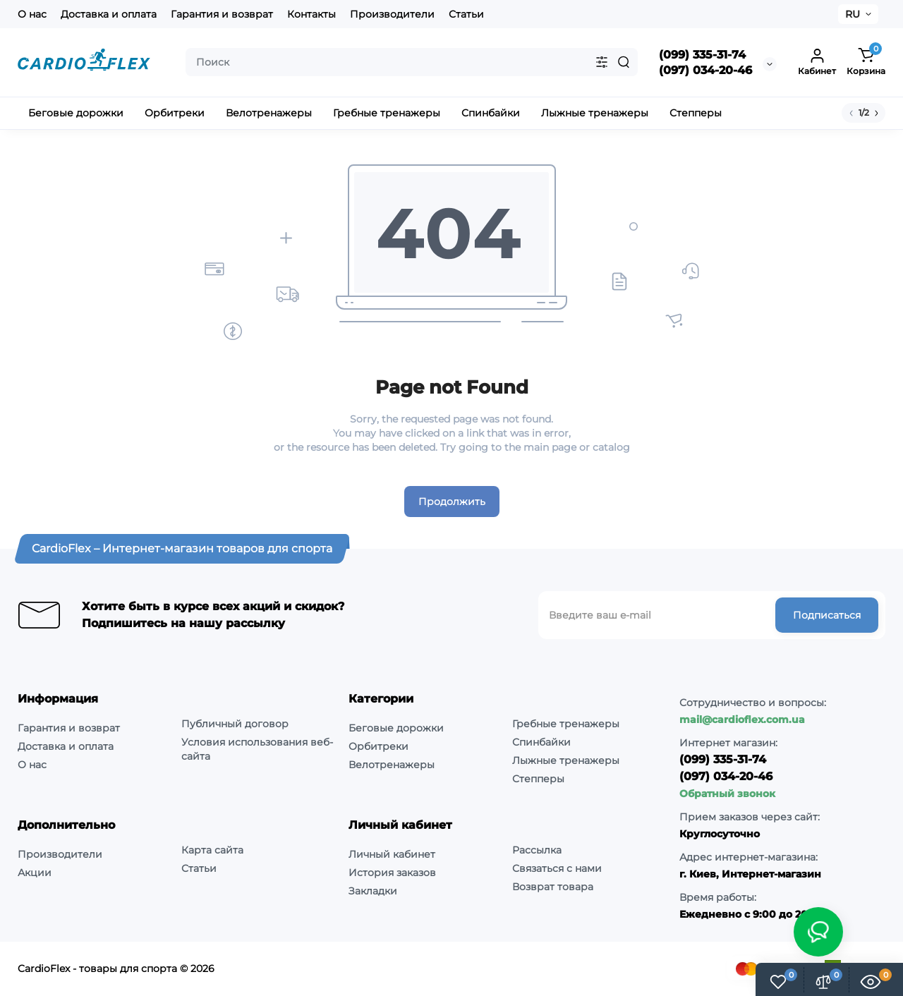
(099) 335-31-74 (702, 54)
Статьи (466, 14)
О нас (32, 14)
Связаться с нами (557, 868)
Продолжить (451, 501)
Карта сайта (212, 850)
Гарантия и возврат (222, 14)
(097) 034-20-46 (705, 70)
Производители (392, 14)
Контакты (311, 14)
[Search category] (601, 62)
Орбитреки (378, 746)
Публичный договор (235, 723)
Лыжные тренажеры (565, 760)
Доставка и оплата (109, 14)
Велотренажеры (392, 764)
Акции (34, 872)
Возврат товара (552, 886)
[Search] (623, 62)
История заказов (392, 872)
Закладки (373, 891)
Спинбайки (541, 742)
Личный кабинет (392, 854)
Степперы (538, 778)
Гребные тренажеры (565, 723)
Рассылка (537, 850)
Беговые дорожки (396, 728)
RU (852, 14)
